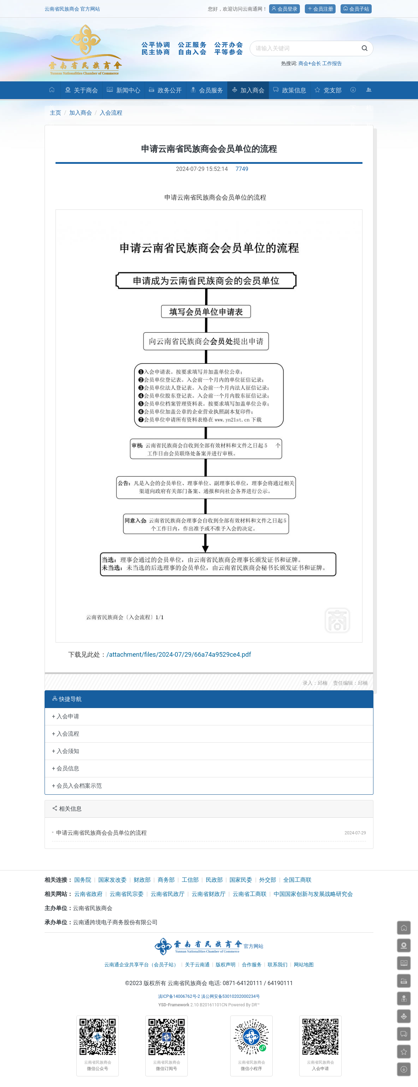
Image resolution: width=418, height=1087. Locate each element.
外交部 (267, 879)
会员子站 (356, 9)
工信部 (190, 879)
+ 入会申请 (65, 716)
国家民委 (241, 879)
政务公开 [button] (165, 90)
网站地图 (304, 964)
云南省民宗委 (127, 894)
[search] (311, 48)
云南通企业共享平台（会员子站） (141, 964)
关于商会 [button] (81, 90)
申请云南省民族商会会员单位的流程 (101, 832)
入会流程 (111, 112)
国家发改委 (112, 879)
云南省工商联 (250, 894)
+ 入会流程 (65, 733)
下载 (353, 93)
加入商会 (80, 112)
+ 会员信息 (65, 768)
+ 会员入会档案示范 (77, 785)
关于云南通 (197, 964)
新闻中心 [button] (123, 90)
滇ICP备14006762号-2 (179, 996)
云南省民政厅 (168, 894)
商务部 (166, 879)
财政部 (142, 879)
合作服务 (252, 964)
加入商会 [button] (248, 90)
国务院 (82, 879)
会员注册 (320, 9)
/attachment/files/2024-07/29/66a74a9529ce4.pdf (178, 654)
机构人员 (369, 93)
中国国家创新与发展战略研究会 (313, 894)
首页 (52, 93)
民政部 (214, 879)
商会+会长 (309, 63)
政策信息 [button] (289, 90)
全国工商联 (297, 879)
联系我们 (278, 964)
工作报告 (332, 63)
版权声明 (226, 964)
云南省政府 (88, 894)
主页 (55, 112)
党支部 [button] (327, 90)
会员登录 (284, 9)
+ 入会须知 (65, 751)
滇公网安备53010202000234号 (230, 996)
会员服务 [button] (206, 90)
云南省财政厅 (209, 894)
